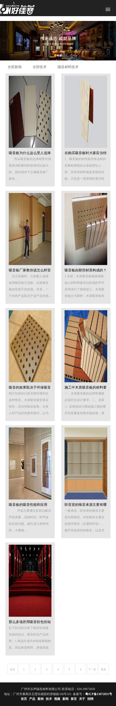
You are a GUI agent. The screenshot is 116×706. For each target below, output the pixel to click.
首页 (12, 669)
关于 (82, 699)
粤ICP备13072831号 (98, 694)
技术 (49, 699)
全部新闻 (15, 67)
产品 (32, 699)
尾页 (103, 669)
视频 (57, 699)
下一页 (92, 669)
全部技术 (40, 67)
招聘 (90, 699)
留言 (74, 699)
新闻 (65, 699)
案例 (40, 699)
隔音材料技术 (68, 67)
